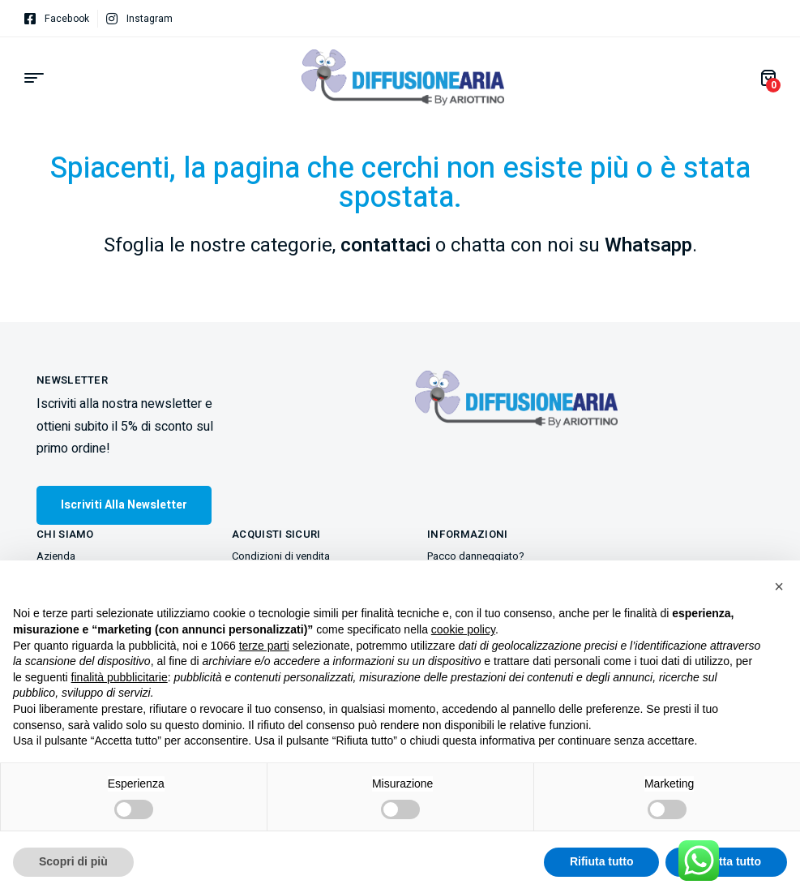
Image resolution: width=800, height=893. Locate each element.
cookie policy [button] (463, 629)
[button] (779, 586)
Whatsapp (648, 245)
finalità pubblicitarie (119, 677)
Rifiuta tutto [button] (602, 861)
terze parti (264, 645)
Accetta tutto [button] (726, 861)
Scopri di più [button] (73, 861)
